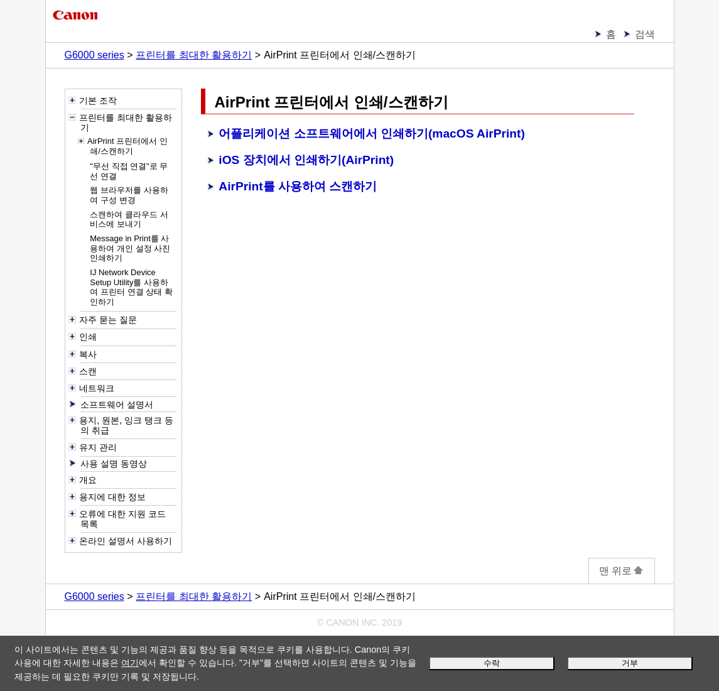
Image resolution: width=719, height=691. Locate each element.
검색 (645, 34)
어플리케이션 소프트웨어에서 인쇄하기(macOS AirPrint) (372, 133)
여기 (130, 663)
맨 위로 (621, 570)
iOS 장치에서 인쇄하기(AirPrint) (306, 159)
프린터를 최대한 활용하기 (194, 55)
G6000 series (94, 55)
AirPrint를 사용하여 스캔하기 (298, 186)
